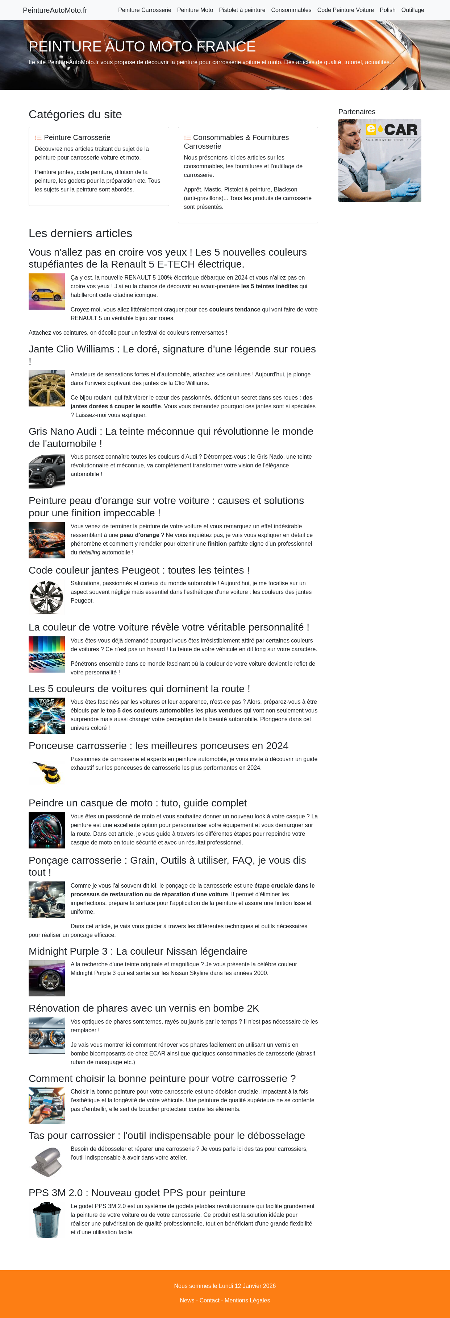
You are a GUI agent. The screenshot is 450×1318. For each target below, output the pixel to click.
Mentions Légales (247, 1273)
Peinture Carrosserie (144, 10)
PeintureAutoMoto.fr (55, 10)
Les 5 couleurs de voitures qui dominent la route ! (139, 690)
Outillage (412, 10)
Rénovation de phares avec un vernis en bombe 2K (186, 990)
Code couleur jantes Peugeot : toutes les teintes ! (139, 570)
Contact (210, 1273)
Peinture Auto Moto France (235, 1306)
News (187, 1273)
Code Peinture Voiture (345, 10)
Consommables (291, 10)
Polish (388, 10)
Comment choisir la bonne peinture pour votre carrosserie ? (162, 1060)
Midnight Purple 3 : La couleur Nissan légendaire (138, 952)
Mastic (212, 189)
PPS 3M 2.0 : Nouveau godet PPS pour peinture (179, 1158)
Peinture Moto (195, 10)
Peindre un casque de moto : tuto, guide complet (180, 796)
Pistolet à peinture (242, 10)
